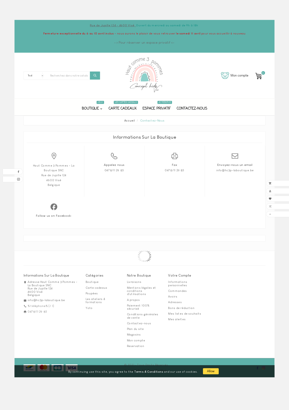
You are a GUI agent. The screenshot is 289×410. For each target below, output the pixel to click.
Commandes (177, 290)
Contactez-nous (139, 323)
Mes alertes (176, 319)
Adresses (175, 302)
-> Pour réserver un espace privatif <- (144, 42)
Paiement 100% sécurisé (138, 307)
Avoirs (172, 296)
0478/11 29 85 (114, 170)
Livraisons (134, 282)
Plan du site (135, 329)
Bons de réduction (181, 307)
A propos (133, 299)
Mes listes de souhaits (184, 313)
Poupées (92, 293)
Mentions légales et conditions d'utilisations (141, 291)
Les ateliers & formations (95, 300)
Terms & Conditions (148, 371)
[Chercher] (69, 76)
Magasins (134, 334)
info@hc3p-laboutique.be (234, 170)
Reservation (135, 345)
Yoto (89, 307)
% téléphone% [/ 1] (41, 305)
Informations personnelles (177, 283)
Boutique (92, 282)
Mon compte (136, 340)
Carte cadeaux (96, 287)
